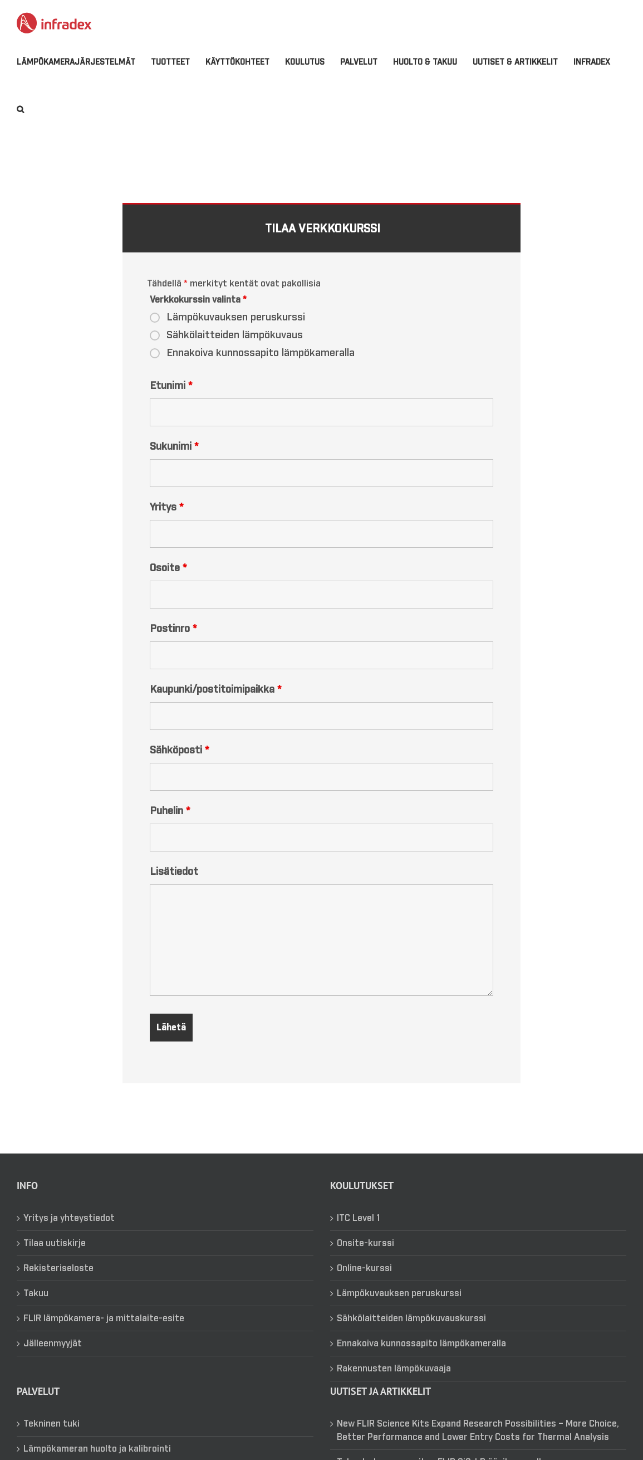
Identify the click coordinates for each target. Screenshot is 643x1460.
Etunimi (171, 400)
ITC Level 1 (358, 1232)
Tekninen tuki (51, 1437)
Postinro (173, 643)
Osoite (168, 582)
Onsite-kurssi (365, 1257)
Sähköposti (179, 765)
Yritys (166, 522)
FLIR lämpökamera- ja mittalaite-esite (103, 1332)
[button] (20, 109)
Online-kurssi (364, 1282)
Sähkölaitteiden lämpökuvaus (234, 349)
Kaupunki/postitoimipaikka (215, 704)
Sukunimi (174, 461)
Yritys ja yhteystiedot (69, 1232)
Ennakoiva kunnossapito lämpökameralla (260, 367)
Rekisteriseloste (58, 1282)
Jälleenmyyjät (52, 1357)
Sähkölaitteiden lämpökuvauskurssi (411, 1332)
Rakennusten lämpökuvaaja (394, 1382)
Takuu (35, 1307)
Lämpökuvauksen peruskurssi (235, 332)
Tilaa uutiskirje (54, 1257)
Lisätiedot (174, 886)
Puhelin (170, 825)
